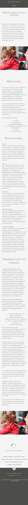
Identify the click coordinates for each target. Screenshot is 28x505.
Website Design (11, 475)
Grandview (24, 459)
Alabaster (5, 456)
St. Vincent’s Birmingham (7, 459)
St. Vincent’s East (17, 459)
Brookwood (16, 456)
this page (16, 95)
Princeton (22, 456)
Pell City (7, 462)
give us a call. (10, 40)
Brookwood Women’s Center (16, 462)
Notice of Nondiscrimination (6, 479)
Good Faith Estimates (15, 480)
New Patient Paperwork (16, 124)
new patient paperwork (16, 93)
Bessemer (11, 456)
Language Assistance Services (17, 479)
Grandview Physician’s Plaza (14, 464)
